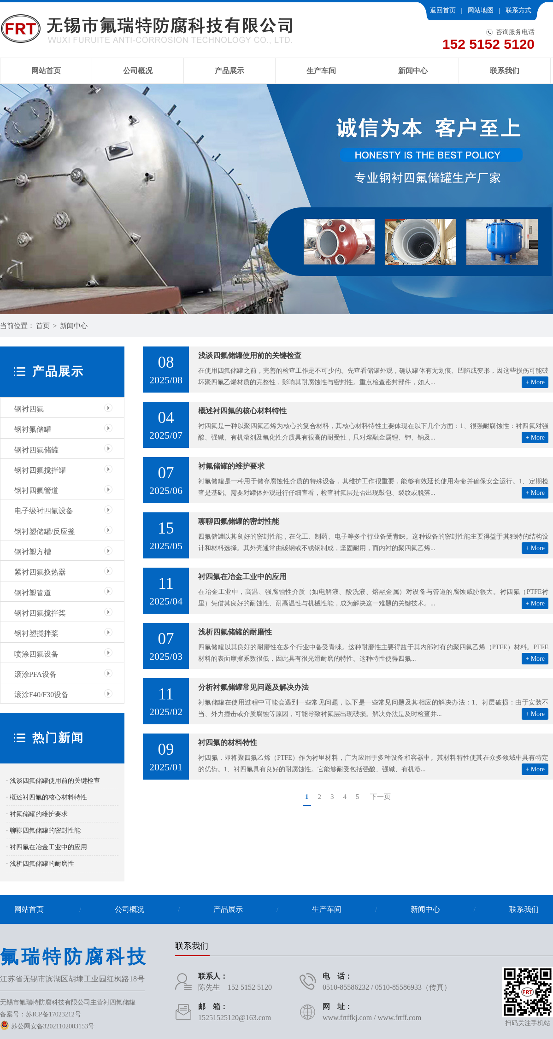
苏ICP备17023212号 (53, 1014)
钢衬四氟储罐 (36, 450)
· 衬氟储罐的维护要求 (37, 813)
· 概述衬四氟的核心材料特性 (46, 797)
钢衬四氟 (29, 409)
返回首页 (443, 10)
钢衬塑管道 (32, 593)
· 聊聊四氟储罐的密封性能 (43, 830)
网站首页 (46, 71)
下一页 (380, 796)
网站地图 (481, 10)
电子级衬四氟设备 (43, 511)
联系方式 (518, 10)
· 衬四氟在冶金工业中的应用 (46, 847)
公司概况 (138, 71)
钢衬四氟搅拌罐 (40, 470)
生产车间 (321, 71)
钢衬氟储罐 (32, 429)
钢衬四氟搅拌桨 (40, 613)
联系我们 (504, 71)
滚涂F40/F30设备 (41, 695)
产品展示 (229, 71)
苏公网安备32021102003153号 (47, 1026)
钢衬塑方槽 (32, 552)
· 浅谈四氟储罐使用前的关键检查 (53, 780)
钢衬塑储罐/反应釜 (44, 531)
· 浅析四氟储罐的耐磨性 (40, 863)
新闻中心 (413, 71)
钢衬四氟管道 (36, 490)
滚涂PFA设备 (35, 674)
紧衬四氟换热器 (40, 572)
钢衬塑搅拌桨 (36, 633)
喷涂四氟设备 (36, 654)
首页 (43, 325)
